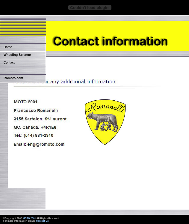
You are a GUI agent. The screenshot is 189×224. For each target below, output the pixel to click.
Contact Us (42, 221)
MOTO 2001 (29, 218)
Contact (9, 62)
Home (8, 47)
